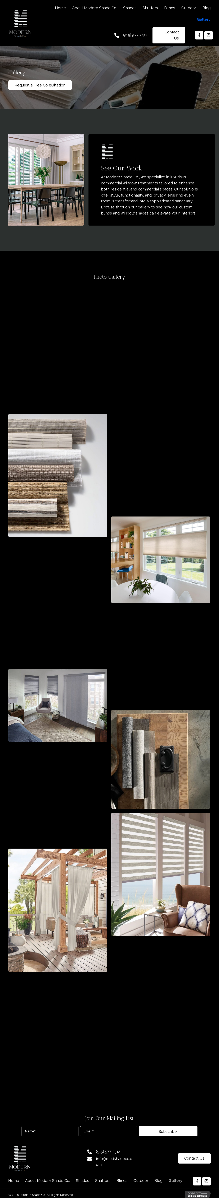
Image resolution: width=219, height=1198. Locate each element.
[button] (168, 35)
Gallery (175, 1180)
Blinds (122, 1180)
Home (13, 1180)
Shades (82, 1180)
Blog (158, 1180)
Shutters (102, 1180)
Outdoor (140, 1180)
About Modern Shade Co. (47, 1180)
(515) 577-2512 (135, 35)
